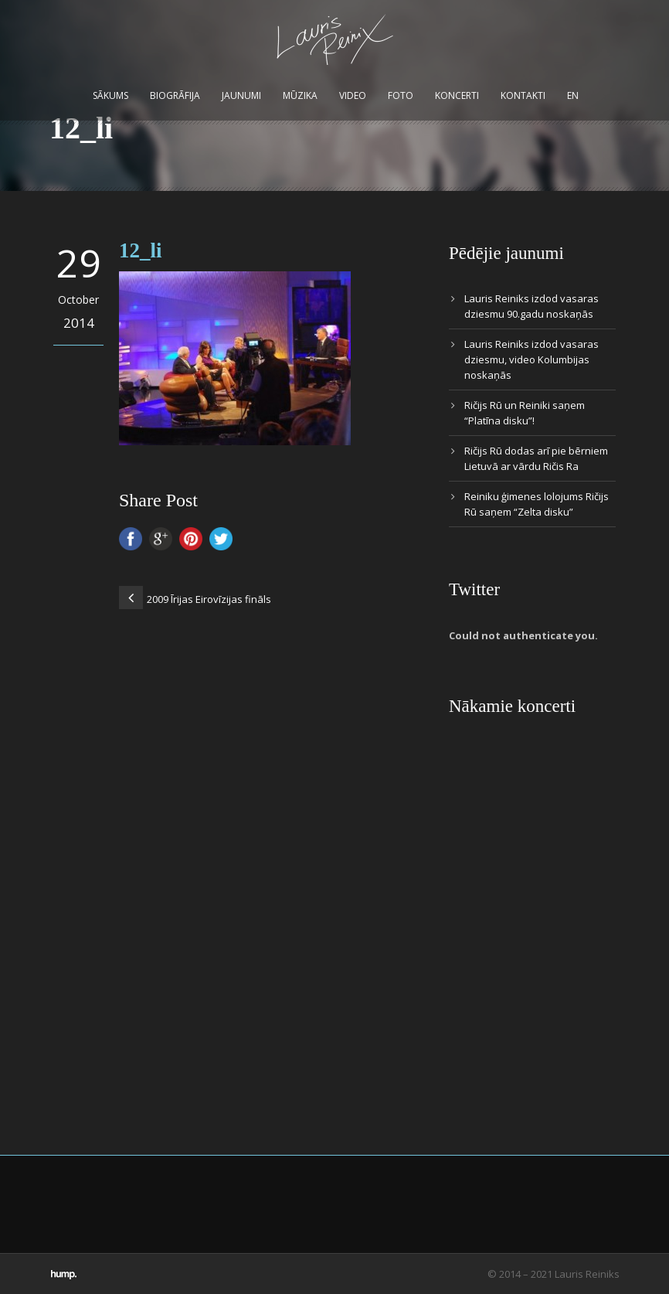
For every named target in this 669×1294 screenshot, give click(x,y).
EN (573, 95)
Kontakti (523, 95)
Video (352, 95)
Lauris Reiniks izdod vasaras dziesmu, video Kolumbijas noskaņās (531, 359)
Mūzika (300, 95)
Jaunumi (241, 95)
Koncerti (457, 95)
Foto (400, 95)
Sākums (110, 95)
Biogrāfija (175, 95)
